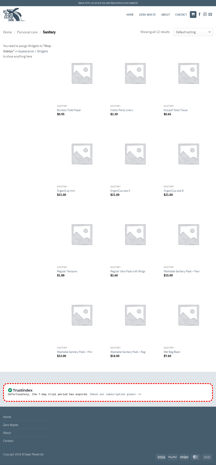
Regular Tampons (67, 271)
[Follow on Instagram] (205, 14)
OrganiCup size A (120, 191)
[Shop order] (193, 32)
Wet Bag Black (172, 352)
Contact (181, 14)
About (165, 14)
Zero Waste (147, 14)
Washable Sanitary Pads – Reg (127, 352)
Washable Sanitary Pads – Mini (74, 352)
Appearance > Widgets (33, 51)
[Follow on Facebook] (199, 14)
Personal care (27, 31)
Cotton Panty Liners (121, 110)
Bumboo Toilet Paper (69, 110)
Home (130, 14)
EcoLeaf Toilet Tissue (176, 110)
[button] (193, 14)
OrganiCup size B (173, 191)
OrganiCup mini (66, 191)
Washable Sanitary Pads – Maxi (182, 271)
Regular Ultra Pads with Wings (127, 271)
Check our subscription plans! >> (115, 395)
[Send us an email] (210, 14)
